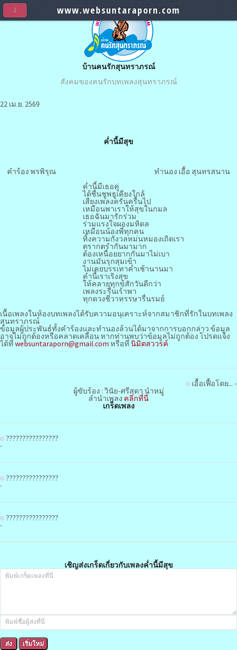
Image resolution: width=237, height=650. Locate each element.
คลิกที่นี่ (136, 398)
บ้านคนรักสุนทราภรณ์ (118, 66)
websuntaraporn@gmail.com (62, 343)
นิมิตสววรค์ (149, 343)
